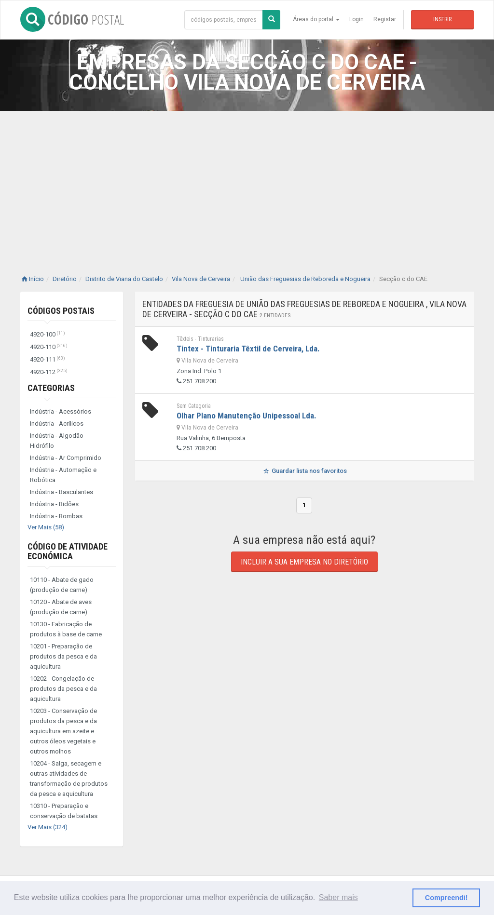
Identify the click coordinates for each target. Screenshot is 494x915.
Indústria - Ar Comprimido (65, 457)
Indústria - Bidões (54, 504)
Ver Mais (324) (47, 827)
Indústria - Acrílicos (56, 423)
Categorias (51, 388)
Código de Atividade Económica (67, 551)
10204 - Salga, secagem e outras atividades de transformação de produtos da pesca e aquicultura (69, 778)
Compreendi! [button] (446, 898)
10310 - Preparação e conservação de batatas (63, 811)
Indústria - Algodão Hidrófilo (56, 440)
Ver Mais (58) (45, 527)
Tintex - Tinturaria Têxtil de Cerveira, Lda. (248, 348)
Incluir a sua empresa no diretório (304, 561)
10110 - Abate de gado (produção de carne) (62, 584)
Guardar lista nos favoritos (304, 470)
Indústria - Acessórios (60, 411)
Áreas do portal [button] (316, 19)
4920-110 (49, 346)
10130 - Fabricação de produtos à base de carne (66, 629)
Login (356, 19)
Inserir (442, 19)
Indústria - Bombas (56, 516)
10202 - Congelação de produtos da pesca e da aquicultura (63, 688)
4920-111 (47, 359)
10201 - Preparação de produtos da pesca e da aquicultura (63, 656)
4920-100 (47, 334)
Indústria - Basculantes (61, 492)
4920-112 (49, 372)
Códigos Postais (61, 311)
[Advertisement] (247, 183)
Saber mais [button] (338, 897)
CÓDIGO (72, 19)
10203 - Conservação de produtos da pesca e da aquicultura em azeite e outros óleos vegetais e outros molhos (63, 731)
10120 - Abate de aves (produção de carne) (61, 607)
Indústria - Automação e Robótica (63, 475)
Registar (384, 19)
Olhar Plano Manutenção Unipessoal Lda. (246, 415)
